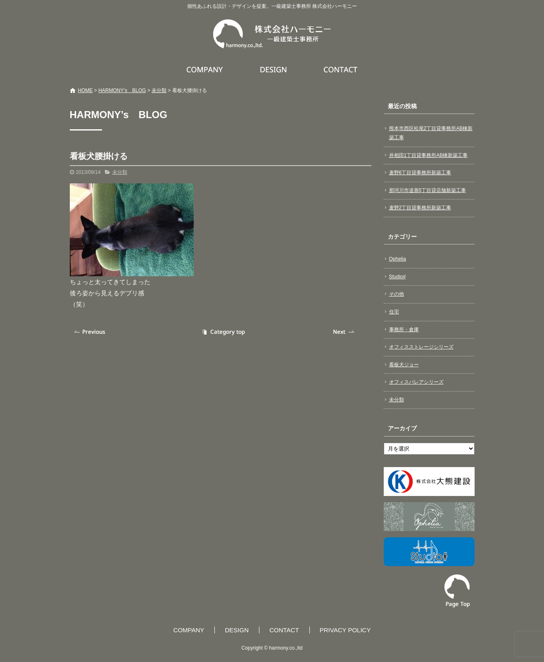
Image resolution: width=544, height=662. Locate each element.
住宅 (394, 312)
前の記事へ (90, 332)
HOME (85, 90)
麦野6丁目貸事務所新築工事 (420, 173)
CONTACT (340, 69)
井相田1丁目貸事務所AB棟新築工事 (428, 155)
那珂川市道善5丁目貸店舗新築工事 (427, 190)
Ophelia (397, 259)
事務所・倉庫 (404, 329)
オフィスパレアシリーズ (416, 382)
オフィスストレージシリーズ (421, 347)
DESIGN (274, 69)
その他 (396, 294)
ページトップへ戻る (457, 591)
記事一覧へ (222, 332)
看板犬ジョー (404, 365)
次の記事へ (344, 332)
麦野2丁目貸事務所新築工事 (420, 208)
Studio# (397, 277)
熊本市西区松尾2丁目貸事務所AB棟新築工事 (431, 133)
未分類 (159, 90)
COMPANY (205, 69)
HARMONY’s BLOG (122, 90)
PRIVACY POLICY (345, 630)
